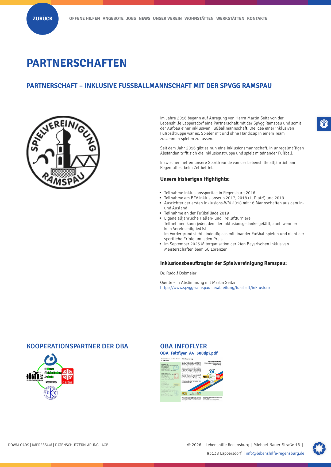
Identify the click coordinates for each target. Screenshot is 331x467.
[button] (324, 124)
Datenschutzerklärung (77, 445)
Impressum (42, 445)
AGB (105, 445)
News (144, 18)
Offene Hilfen (84, 18)
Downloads (18, 445)
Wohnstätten (199, 18)
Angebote (113, 18)
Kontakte (257, 18)
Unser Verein (167, 18)
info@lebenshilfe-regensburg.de (275, 453)
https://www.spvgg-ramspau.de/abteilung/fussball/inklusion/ (215, 287)
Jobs (131, 18)
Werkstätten (230, 18)
